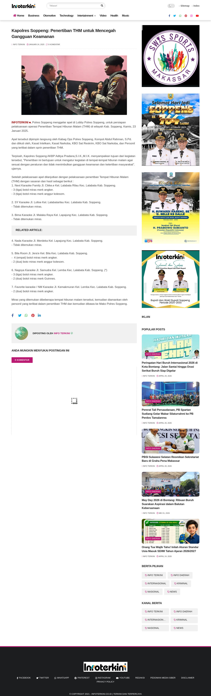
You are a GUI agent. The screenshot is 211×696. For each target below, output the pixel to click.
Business (33, 15)
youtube (124, 678)
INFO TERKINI (155, 575)
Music (125, 15)
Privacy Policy (105, 681)
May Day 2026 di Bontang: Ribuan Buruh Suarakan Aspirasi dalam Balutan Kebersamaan (168, 504)
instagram (104, 678)
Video (103, 15)
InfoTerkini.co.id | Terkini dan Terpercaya (116, 694)
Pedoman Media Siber (162, 678)
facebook (25, 678)
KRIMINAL (182, 583)
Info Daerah (153, 354)
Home (18, 15)
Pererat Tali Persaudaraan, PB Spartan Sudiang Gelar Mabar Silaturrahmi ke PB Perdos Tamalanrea (167, 413)
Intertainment (85, 15)
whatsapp (63, 678)
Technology (66, 15)
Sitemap (184, 5)
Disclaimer (187, 678)
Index (195, 5)
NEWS (173, 591)
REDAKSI (140, 678)
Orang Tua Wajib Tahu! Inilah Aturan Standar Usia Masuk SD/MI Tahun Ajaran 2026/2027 (170, 549)
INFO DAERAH (181, 575)
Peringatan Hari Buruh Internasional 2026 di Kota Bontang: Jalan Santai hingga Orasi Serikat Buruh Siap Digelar (170, 366)
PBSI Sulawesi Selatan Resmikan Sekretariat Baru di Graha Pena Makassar (170, 459)
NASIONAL (153, 591)
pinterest (83, 678)
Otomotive (49, 15)
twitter (44, 678)
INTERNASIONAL (157, 583)
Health (114, 15)
